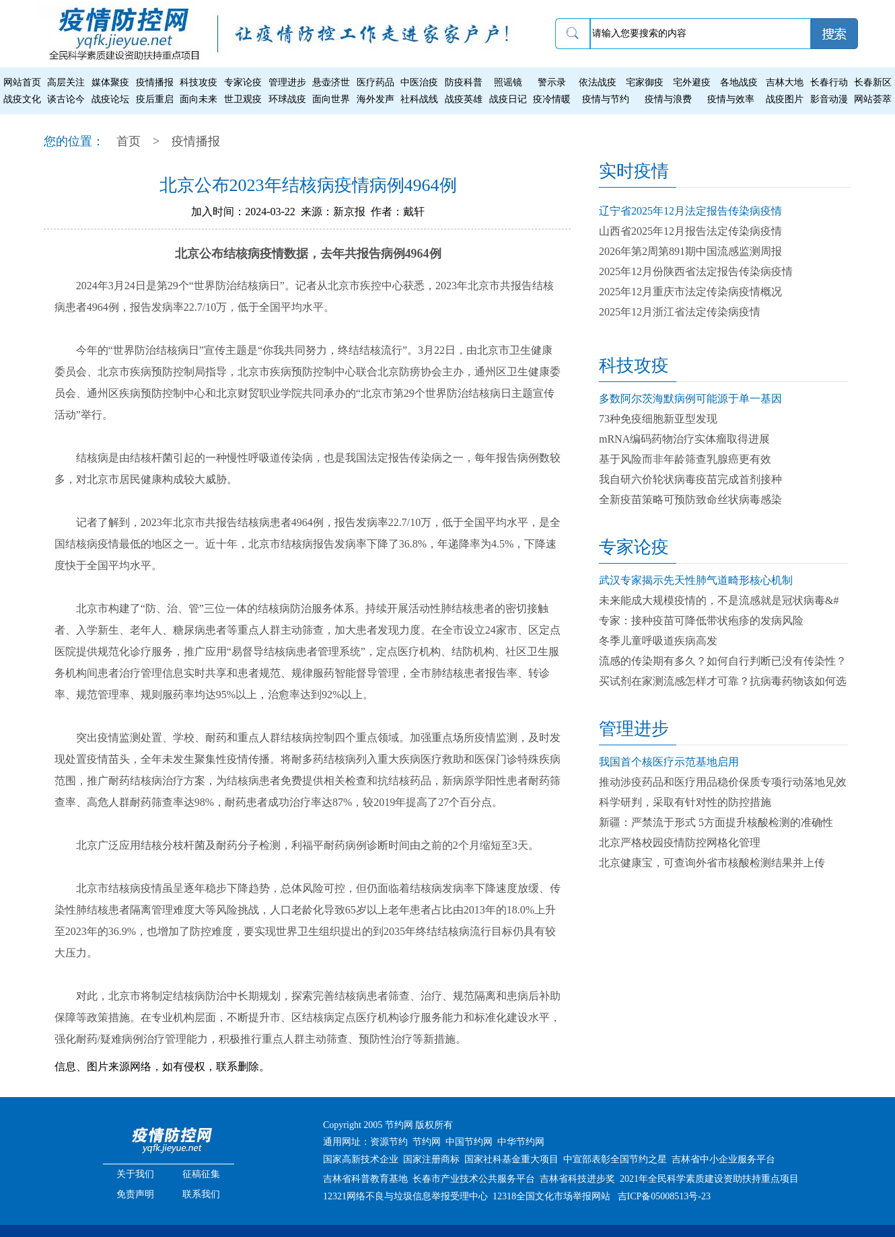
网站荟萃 (873, 99)
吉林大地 (784, 82)
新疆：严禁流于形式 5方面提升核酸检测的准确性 (716, 822)
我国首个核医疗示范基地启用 (669, 761)
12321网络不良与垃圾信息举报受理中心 (405, 1196)
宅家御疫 (645, 82)
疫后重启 (155, 99)
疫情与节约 (605, 99)
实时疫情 (634, 171)
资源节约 (389, 1142)
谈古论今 (66, 99)
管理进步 (287, 82)
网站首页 (22, 82)
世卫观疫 (243, 99)
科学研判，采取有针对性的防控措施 (685, 802)
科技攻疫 (198, 82)
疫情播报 (155, 82)
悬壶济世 (331, 82)
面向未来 (198, 99)
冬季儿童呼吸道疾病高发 (658, 640)
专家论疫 (243, 82)
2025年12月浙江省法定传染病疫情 (679, 311)
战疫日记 (508, 99)
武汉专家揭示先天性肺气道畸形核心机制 (696, 580)
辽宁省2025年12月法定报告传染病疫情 (690, 211)
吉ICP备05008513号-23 (664, 1196)
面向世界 (331, 99)
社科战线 (419, 99)
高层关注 (66, 82)
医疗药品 (375, 82)
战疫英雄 (463, 99)
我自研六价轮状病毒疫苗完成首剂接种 (690, 479)
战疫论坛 (110, 99)
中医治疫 (419, 82)
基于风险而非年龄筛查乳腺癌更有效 (685, 459)
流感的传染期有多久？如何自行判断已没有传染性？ (723, 661)
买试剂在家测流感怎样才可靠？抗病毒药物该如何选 (723, 681)
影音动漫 (829, 99)
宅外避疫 (692, 82)
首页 (128, 141)
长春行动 (829, 82)
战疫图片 (784, 99)
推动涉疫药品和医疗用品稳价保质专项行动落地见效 (723, 782)
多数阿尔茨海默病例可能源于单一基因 (690, 398)
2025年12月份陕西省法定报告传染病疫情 (696, 271)
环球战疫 (287, 99)
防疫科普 (463, 82)
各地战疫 (739, 82)
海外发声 (375, 99)
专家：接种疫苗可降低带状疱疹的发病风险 (701, 620)
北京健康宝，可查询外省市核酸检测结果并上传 (712, 862)
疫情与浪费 (668, 99)
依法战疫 (597, 82)
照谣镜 (508, 82)
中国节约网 (469, 1142)
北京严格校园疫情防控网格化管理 (679, 842)
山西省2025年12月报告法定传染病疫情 (690, 231)
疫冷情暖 (552, 99)
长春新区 (873, 82)
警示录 (552, 82)
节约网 (427, 1142)
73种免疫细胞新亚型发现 (658, 418)
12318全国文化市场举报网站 (551, 1196)
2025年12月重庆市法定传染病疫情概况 (690, 291)
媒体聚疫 (110, 82)
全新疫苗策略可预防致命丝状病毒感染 (690, 499)
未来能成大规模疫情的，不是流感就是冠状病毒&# (718, 600)
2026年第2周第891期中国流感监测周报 (690, 251)
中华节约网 (520, 1142)
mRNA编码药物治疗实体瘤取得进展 (684, 439)
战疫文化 (22, 99)
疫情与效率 (730, 99)
